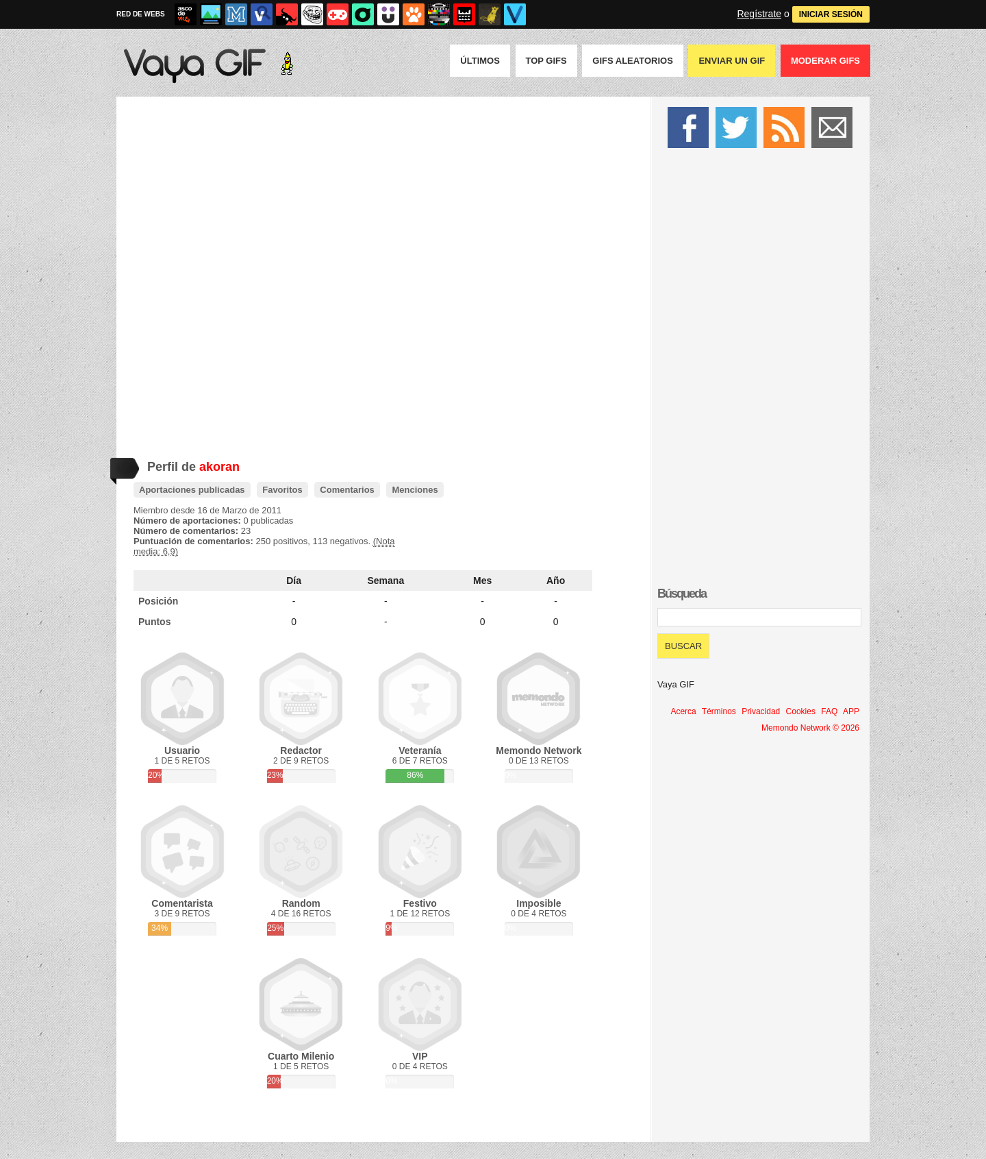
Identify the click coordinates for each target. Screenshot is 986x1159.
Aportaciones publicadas (192, 490)
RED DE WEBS (140, 14)
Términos (719, 711)
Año (555, 580)
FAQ (829, 711)
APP (851, 711)
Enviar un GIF (731, 61)
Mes (482, 580)
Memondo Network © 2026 (810, 728)
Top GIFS (546, 61)
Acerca (683, 711)
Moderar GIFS (825, 61)
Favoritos (282, 490)
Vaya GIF (675, 684)
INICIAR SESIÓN (831, 14)
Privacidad (761, 711)
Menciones (415, 490)
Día (293, 580)
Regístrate (759, 13)
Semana (386, 580)
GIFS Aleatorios (632, 61)
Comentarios (347, 490)
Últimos (480, 61)
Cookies (801, 711)
